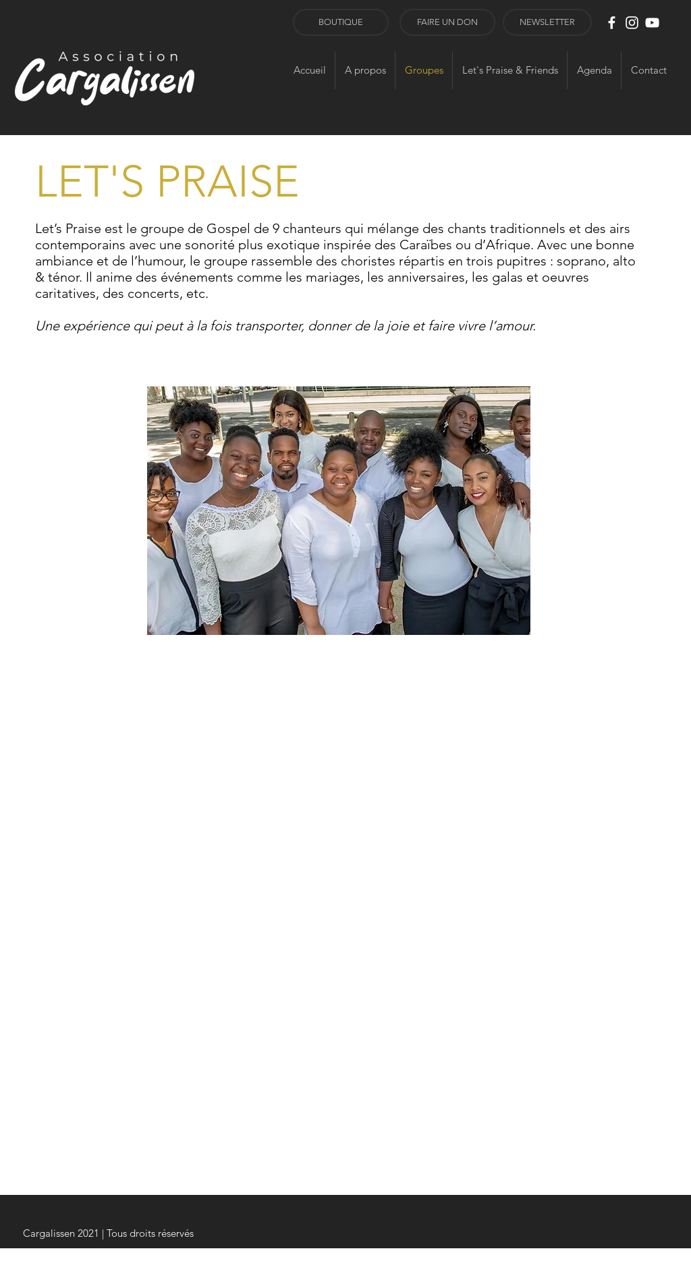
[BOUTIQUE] (341, 22)
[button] (547, 22)
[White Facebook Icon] (611, 22)
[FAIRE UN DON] (447, 22)
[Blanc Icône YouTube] (652, 22)
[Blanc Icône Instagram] (632, 22)
